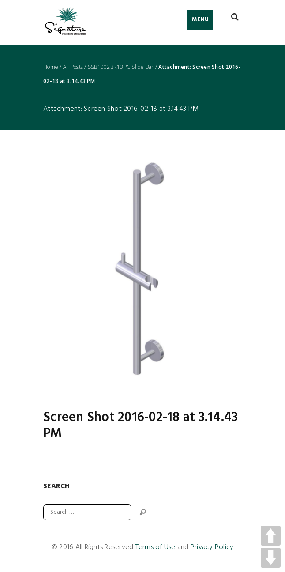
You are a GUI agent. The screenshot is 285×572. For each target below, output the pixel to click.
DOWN (271, 558)
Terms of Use (155, 547)
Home (50, 67)
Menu (200, 19)
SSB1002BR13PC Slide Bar (121, 67)
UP (271, 536)
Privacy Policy (212, 547)
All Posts (73, 67)
